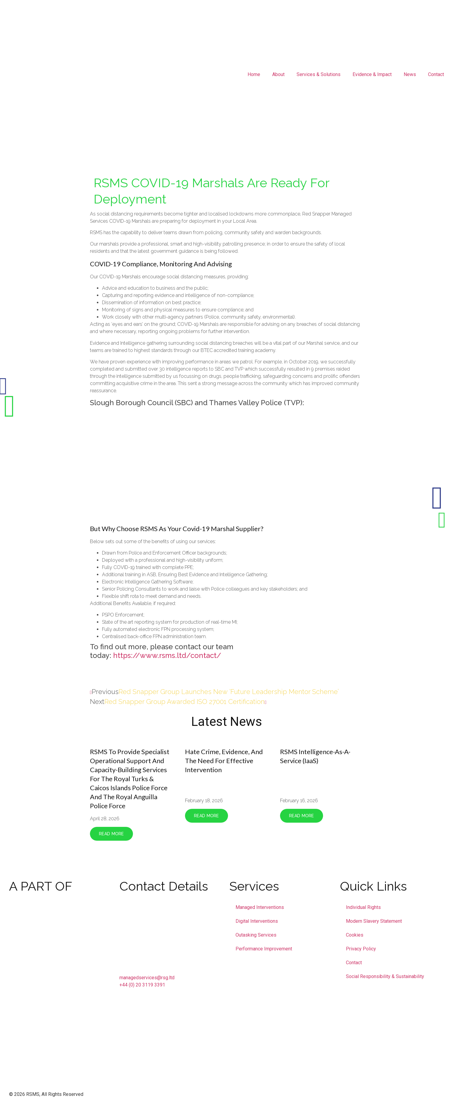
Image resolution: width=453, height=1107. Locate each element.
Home (254, 74)
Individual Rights (363, 907)
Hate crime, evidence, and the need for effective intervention (224, 761)
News (410, 74)
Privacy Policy (361, 949)
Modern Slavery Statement (374, 921)
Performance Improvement (264, 949)
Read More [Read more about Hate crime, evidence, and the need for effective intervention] (206, 815)
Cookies (354, 935)
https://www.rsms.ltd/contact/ (167, 655)
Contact (436, 74)
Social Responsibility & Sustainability (385, 976)
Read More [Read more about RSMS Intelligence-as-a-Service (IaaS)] (301, 815)
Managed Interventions (260, 907)
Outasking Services (256, 935)
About (278, 74)
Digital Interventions (257, 921)
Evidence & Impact (372, 74)
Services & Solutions (319, 74)
